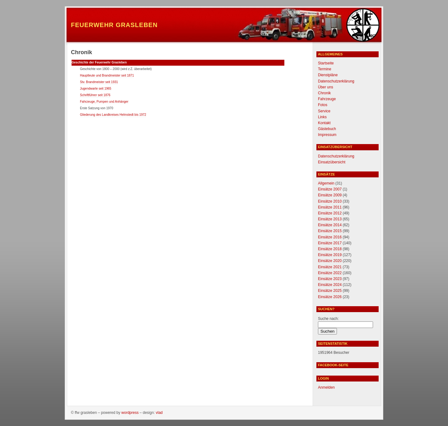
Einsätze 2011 (330, 207)
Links (322, 117)
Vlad (159, 412)
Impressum (327, 135)
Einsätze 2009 (330, 195)
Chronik (324, 93)
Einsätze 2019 (330, 255)
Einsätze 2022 (330, 273)
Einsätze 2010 (330, 201)
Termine (324, 69)
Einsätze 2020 (330, 261)
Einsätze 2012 (330, 213)
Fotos (322, 105)
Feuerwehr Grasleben (114, 24)
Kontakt (324, 123)
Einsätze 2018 (330, 249)
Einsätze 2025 (330, 290)
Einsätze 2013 (330, 219)
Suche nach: (328, 318)
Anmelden (326, 387)
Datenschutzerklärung (336, 81)
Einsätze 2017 (330, 243)
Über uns (325, 87)
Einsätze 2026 (330, 297)
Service (324, 111)
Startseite (326, 63)
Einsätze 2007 (330, 189)
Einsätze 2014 (330, 225)
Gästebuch (327, 129)
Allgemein (326, 183)
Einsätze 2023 (330, 279)
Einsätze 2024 (330, 285)
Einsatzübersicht (331, 162)
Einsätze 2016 (330, 237)
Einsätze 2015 (330, 231)
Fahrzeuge (327, 99)
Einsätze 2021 (330, 267)
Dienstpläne (328, 75)
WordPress (129, 412)
